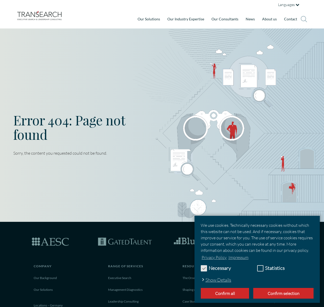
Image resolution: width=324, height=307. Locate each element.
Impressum (238, 257)
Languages (288, 4)
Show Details (218, 280)
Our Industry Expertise (185, 19)
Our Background (45, 278)
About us (269, 19)
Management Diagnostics (125, 290)
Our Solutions (149, 19)
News (250, 19)
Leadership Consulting (123, 301)
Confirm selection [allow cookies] (283, 293)
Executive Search (119, 278)
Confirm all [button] (225, 293)
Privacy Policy (214, 257)
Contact (290, 19)
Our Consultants (224, 19)
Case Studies (190, 301)
